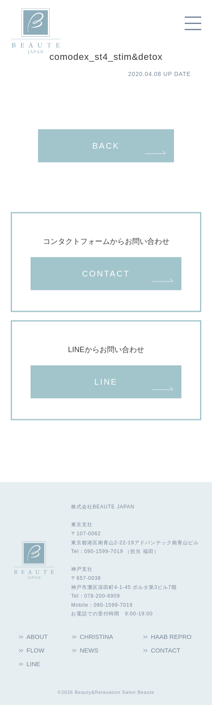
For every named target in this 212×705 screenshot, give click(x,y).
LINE (105, 382)
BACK (105, 145)
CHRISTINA (96, 636)
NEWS (89, 650)
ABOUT (37, 636)
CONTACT (106, 274)
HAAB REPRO (171, 636)
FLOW (35, 650)
